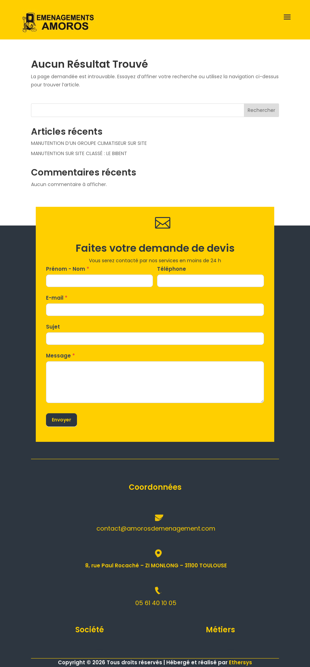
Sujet (53, 326)
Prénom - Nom (67, 268)
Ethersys (240, 662)
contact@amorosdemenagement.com (155, 528)
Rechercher (261, 110)
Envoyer (61, 419)
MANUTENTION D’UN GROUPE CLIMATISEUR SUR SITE (89, 143)
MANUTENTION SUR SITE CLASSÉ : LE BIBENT (79, 153)
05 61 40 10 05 (155, 603)
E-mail (56, 297)
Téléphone (171, 268)
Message (60, 355)
